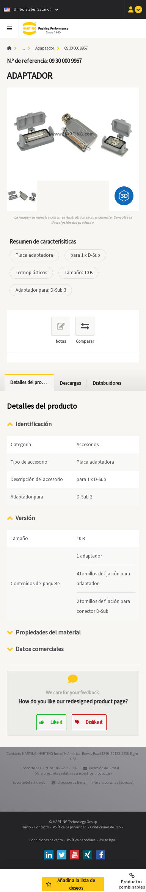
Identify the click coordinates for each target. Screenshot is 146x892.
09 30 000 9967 (76, 48)
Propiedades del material (48, 632)
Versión (25, 518)
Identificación (34, 424)
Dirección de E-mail (104, 767)
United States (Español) (28, 9)
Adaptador (44, 48)
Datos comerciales (40, 649)
